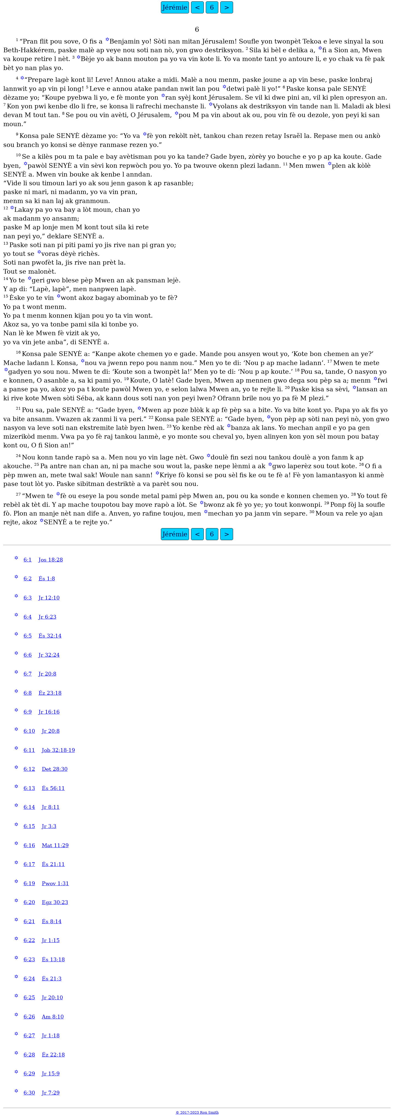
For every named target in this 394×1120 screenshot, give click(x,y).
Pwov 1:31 (55, 883)
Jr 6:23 (47, 617)
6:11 (29, 750)
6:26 (29, 1017)
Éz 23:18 (50, 693)
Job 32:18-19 (58, 750)
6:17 (29, 864)
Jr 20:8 (47, 674)
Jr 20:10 (52, 997)
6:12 (29, 769)
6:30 (29, 1093)
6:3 (28, 598)
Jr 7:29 (51, 1093)
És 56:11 (53, 788)
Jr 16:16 (49, 712)
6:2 (28, 578)
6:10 (29, 731)
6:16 (29, 845)
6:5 (28, 636)
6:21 (29, 921)
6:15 (29, 826)
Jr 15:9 (51, 1073)
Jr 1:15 (51, 940)
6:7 (28, 674)
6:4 (28, 617)
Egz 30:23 (55, 902)
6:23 (29, 959)
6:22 (29, 940)
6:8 (28, 693)
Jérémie (175, 7)
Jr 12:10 (49, 598)
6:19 (29, 883)
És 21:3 (52, 979)
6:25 (29, 997)
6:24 (29, 979)
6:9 (28, 712)
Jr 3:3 (49, 826)
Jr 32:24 (49, 655)
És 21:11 (53, 864)
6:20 (29, 902)
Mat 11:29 (55, 845)
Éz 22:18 (53, 1055)
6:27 (29, 1035)
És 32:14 (50, 636)
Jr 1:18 (51, 1035)
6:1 (28, 560)
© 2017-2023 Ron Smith (197, 1112)
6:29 (29, 1073)
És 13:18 (53, 959)
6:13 (29, 788)
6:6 (28, 655)
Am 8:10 (53, 1017)
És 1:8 (47, 578)
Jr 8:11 (51, 807)
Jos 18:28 (51, 560)
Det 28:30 (55, 769)
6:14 (29, 807)
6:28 (29, 1055)
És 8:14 (52, 921)
